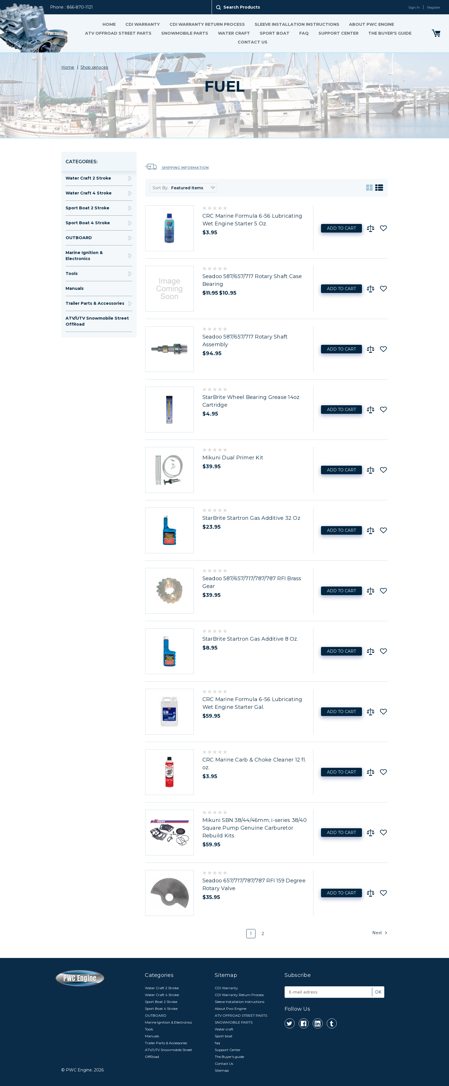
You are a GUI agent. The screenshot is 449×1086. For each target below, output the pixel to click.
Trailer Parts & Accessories (95, 303)
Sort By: (160, 187)
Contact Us (252, 42)
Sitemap (222, 1070)
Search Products (241, 7)
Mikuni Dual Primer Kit (232, 458)
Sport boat (275, 33)
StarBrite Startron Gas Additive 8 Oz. (250, 639)
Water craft (234, 33)
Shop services (94, 67)
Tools (72, 273)
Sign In (414, 7)
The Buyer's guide (389, 33)
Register (433, 7)
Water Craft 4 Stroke (89, 193)
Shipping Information (177, 166)
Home (109, 24)
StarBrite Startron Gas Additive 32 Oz (251, 518)
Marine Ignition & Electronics (84, 255)
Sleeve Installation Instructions (297, 24)
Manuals (75, 288)
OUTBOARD (79, 237)
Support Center (338, 33)
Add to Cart (341, 228)
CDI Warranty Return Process (207, 24)
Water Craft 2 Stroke (88, 178)
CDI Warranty (142, 24)
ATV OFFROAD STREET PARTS (118, 33)
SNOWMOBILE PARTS (184, 33)
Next (379, 933)
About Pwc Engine (371, 24)
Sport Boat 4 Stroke (88, 222)
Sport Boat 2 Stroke (87, 207)
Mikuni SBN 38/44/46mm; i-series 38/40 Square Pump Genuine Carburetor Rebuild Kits (254, 828)
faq (304, 33)
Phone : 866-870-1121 (71, 7)
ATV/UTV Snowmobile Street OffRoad (97, 321)
